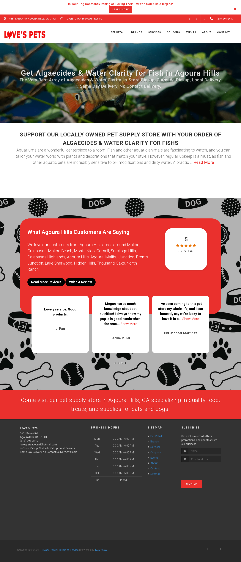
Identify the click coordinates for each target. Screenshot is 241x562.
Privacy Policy (49, 549)
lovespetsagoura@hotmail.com (38, 444)
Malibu (133, 244)
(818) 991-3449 (29, 440)
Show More (128, 324)
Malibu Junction (119, 257)
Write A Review (80, 282)
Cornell (102, 251)
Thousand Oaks (111, 263)
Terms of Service (69, 549)
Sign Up (191, 483)
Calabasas (36, 251)
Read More (204, 162)
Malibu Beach (60, 251)
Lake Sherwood (58, 263)
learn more (120, 9)
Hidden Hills (84, 263)
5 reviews (186, 251)
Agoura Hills (78, 257)
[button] (115, 363)
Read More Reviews (46, 282)
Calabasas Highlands (46, 257)
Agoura (97, 257)
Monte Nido (84, 251)
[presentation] (201, 469)
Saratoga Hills (123, 251)
